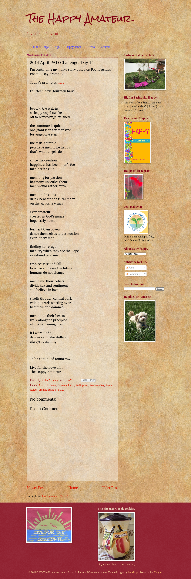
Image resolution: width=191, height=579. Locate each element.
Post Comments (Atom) (55, 496)
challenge (51, 385)
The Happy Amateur (79, 18)
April (41, 385)
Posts (130, 267)
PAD (78, 385)
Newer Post (36, 488)
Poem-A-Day (97, 385)
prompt (43, 389)
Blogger (158, 572)
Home (73, 488)
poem (85, 385)
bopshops (133, 572)
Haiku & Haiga (39, 46)
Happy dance (73, 46)
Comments (133, 274)
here (61, 82)
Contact (105, 46)
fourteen (62, 385)
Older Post (110, 488)
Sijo (57, 46)
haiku (71, 385)
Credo (91, 46)
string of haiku (56, 389)
